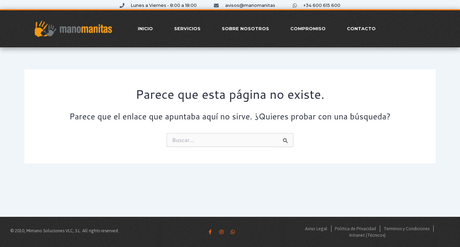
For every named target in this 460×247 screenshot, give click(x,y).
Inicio (145, 28)
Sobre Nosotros (245, 28)
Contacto (361, 28)
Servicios (187, 28)
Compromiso (308, 28)
